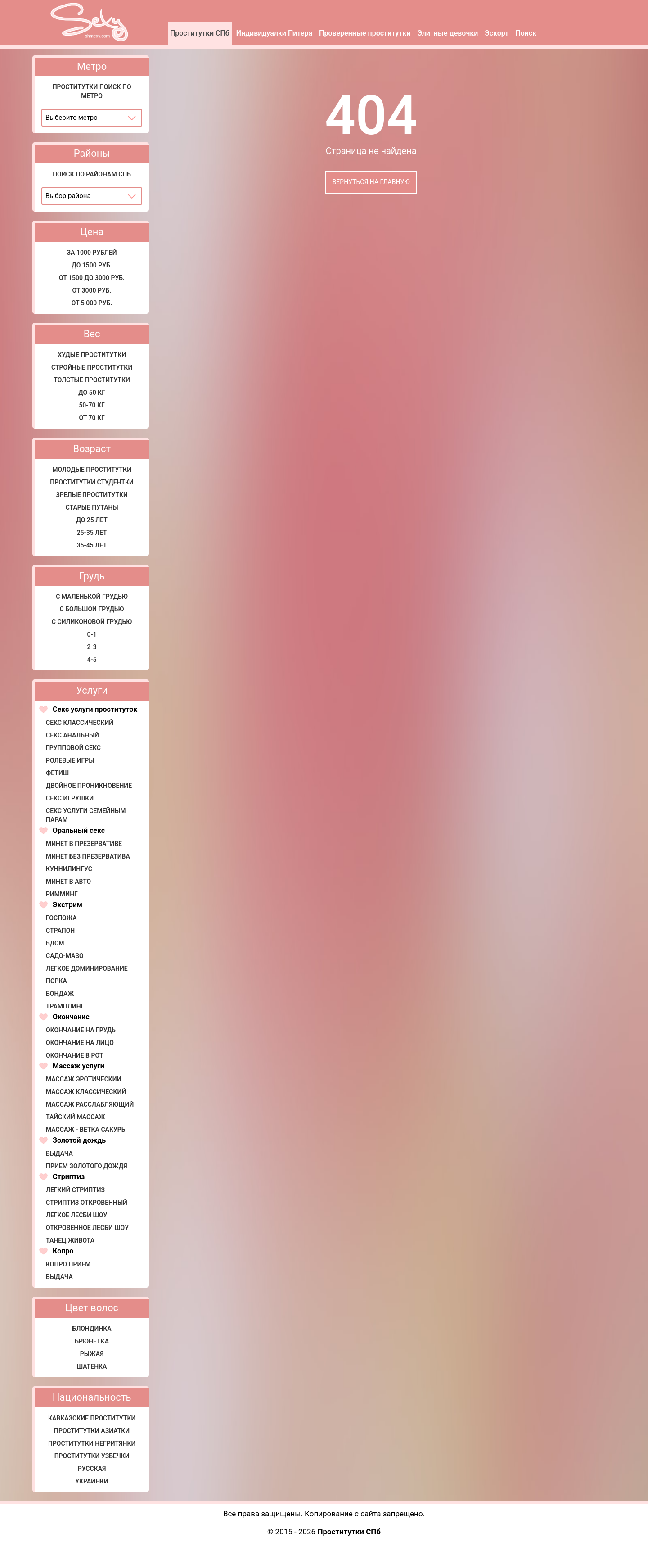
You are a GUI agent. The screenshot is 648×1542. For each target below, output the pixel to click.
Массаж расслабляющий (90, 1104)
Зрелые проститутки (92, 494)
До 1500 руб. (92, 265)
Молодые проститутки (91, 469)
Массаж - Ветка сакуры (86, 1129)
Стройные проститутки (91, 367)
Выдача (59, 1153)
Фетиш (57, 773)
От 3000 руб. (92, 290)
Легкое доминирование (87, 968)
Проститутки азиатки (92, 1430)
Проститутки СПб (200, 33)
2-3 (92, 647)
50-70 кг (91, 405)
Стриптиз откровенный (86, 1202)
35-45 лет (92, 545)
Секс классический (79, 722)
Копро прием (68, 1264)
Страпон (60, 930)
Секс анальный (72, 735)
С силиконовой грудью (92, 621)
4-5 (92, 659)
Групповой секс (73, 747)
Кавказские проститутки (91, 1418)
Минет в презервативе (84, 843)
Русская (92, 1468)
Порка (56, 981)
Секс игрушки (70, 798)
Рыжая (92, 1353)
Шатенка (92, 1366)
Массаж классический (86, 1091)
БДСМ (55, 943)
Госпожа (61, 918)
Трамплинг (65, 1006)
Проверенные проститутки (364, 33)
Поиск (525, 33)
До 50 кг (91, 392)
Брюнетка (92, 1341)
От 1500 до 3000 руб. (92, 277)
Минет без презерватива (88, 856)
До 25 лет (91, 520)
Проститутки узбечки (92, 1456)
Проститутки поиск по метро (92, 91)
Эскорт (496, 33)
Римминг (62, 894)
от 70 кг (91, 417)
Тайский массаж (75, 1117)
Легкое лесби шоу (76, 1215)
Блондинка (92, 1328)
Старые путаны (92, 507)
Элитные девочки (447, 33)
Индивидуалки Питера (274, 33)
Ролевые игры (70, 760)
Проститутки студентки (92, 482)
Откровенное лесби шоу (87, 1227)
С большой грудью (92, 609)
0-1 (92, 634)
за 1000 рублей (92, 252)
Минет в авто (68, 881)
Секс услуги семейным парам (86, 815)
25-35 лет (92, 532)
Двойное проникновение (89, 785)
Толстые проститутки (92, 380)
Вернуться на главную (371, 181)
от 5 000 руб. (92, 303)
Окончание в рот (74, 1055)
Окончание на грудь (81, 1030)
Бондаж (60, 993)
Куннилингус (69, 869)
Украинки (91, 1481)
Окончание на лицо (80, 1042)
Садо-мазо (65, 955)
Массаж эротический (84, 1079)
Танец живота (70, 1240)
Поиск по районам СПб (92, 174)
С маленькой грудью (92, 596)
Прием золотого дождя (86, 1166)
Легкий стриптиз (75, 1190)
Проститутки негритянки (91, 1443)
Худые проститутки (92, 354)
